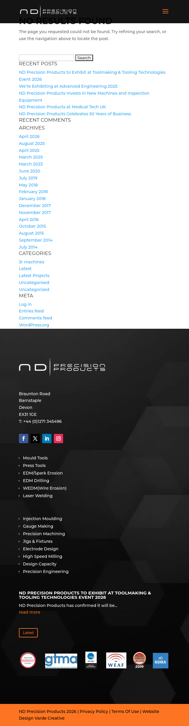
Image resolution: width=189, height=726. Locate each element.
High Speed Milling (42, 556)
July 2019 (28, 178)
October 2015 (32, 226)
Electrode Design (40, 548)
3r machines (31, 262)
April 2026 (29, 136)
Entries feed (31, 311)
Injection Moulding (42, 518)
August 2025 (32, 143)
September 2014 (35, 240)
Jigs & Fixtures (38, 541)
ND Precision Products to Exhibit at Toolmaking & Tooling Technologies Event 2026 (85, 595)
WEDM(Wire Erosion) (45, 488)
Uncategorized (34, 289)
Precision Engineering (46, 571)
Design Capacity (39, 564)
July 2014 (28, 247)
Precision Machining (44, 533)
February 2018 (33, 191)
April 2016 (29, 219)
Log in (25, 304)
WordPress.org (34, 325)
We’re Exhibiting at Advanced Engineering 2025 (68, 86)
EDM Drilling (36, 480)
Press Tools (34, 465)
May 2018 (28, 185)
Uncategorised (34, 282)
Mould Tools (35, 458)
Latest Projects (34, 275)
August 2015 (31, 233)
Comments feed (35, 318)
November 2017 (35, 212)
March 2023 (31, 164)
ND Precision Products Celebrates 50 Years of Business (75, 113)
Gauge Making (38, 526)
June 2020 (29, 171)
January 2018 (32, 198)
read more (29, 612)
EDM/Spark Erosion (43, 473)
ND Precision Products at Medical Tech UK (62, 106)
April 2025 (29, 150)
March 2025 (31, 157)
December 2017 (35, 205)
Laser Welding (38, 495)
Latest (25, 268)
